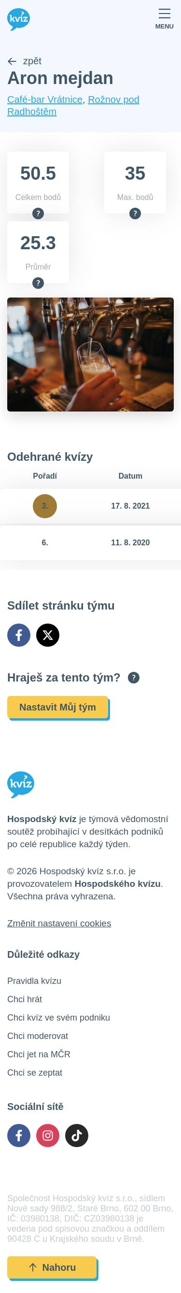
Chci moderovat (37, 1036)
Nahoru (52, 1267)
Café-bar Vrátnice (45, 99)
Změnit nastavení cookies (59, 923)
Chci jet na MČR (38, 1054)
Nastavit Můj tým (57, 707)
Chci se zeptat (34, 1073)
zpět (24, 61)
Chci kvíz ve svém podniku (58, 1018)
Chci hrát (24, 999)
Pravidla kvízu (34, 981)
